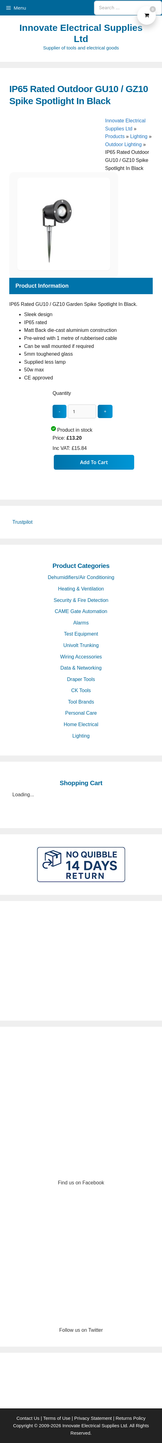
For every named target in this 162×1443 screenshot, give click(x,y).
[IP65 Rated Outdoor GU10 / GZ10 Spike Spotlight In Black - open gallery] (63, 268)
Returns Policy (131, 1418)
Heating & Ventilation (81, 588)
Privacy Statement (93, 1418)
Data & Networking (80, 668)
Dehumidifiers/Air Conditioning (81, 577)
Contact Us (27, 1418)
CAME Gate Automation (81, 611)
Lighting (138, 136)
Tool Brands (81, 702)
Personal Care (81, 713)
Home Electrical (81, 724)
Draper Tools (81, 679)
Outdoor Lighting (123, 144)
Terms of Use (56, 1418)
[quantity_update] (82, 411)
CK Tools (81, 690)
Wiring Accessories (81, 656)
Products (115, 136)
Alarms (81, 622)
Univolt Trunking (81, 645)
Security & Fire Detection (81, 600)
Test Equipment (81, 634)
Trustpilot (22, 522)
